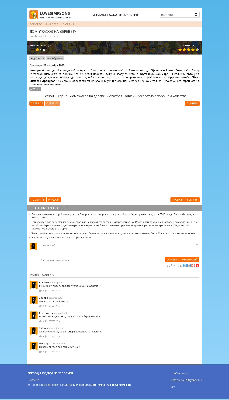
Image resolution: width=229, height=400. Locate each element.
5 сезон (55, 24)
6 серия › (192, 199)
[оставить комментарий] (182, 259)
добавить (37, 58)
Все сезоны (38, 24)
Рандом (53, 199)
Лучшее (192, 103)
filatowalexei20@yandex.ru (186, 380)
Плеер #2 (52, 103)
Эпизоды (99, 15)
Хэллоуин (130, 15)
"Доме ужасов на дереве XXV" (148, 214)
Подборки (114, 15)
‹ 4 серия (178, 199)
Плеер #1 (37, 103)
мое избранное (55, 58)
